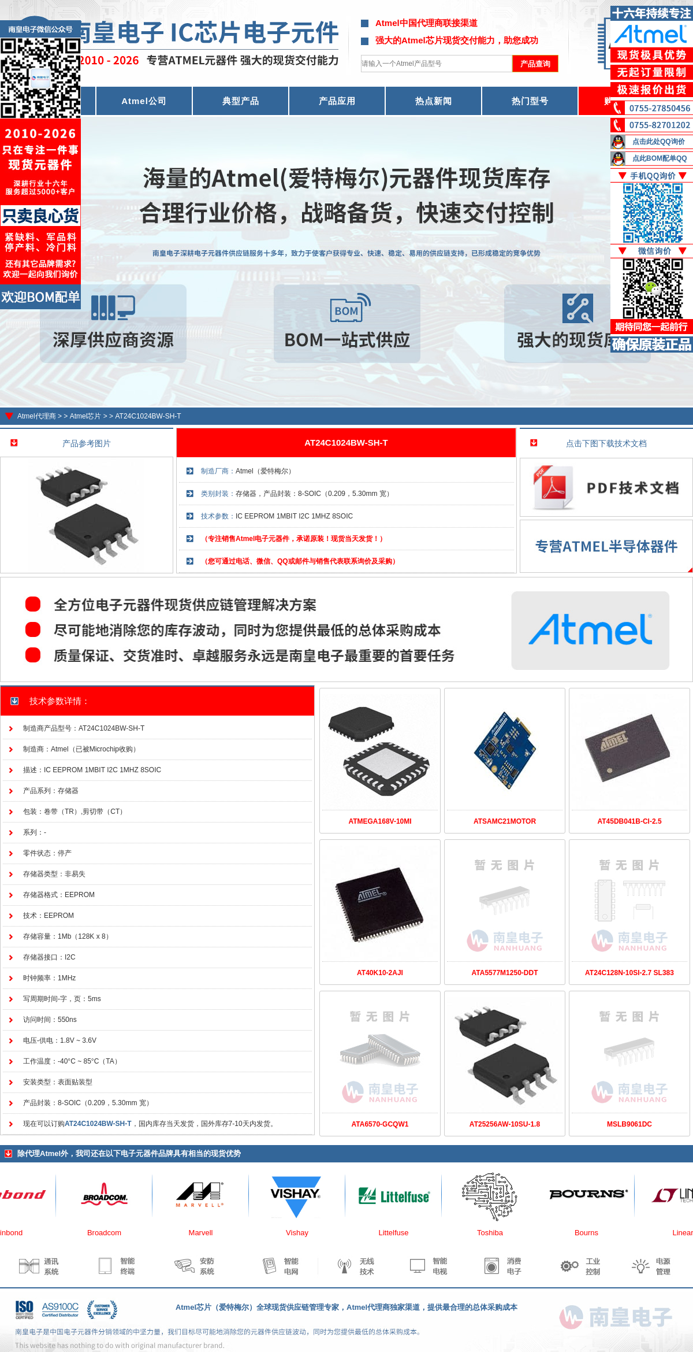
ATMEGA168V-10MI (379, 821)
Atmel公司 (144, 101)
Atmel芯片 (86, 416)
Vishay (303, 1232)
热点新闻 (433, 101)
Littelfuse (400, 1232)
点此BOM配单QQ (659, 158)
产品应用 (337, 101)
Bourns (593, 1232)
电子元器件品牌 (147, 1153)
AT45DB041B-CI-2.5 (629, 821)
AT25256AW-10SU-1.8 (505, 1124)
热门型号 (530, 101)
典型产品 (240, 101)
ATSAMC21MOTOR (505, 821)
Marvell (207, 1232)
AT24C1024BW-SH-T (148, 416)
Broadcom (111, 1232)
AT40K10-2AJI (380, 973)
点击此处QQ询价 (658, 142)
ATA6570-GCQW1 (380, 1124)
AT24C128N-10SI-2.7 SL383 (629, 973)
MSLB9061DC (629, 1124)
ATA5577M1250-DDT (505, 973)
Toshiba (496, 1232)
